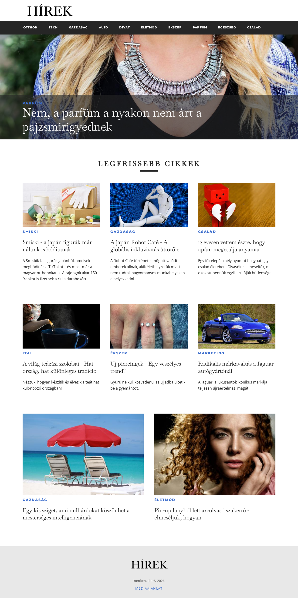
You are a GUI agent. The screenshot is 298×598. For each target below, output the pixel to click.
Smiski (30, 232)
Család (207, 232)
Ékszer (118, 353)
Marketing (211, 353)
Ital (28, 353)
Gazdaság (122, 232)
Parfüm (32, 103)
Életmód (165, 500)
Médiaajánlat (149, 588)
